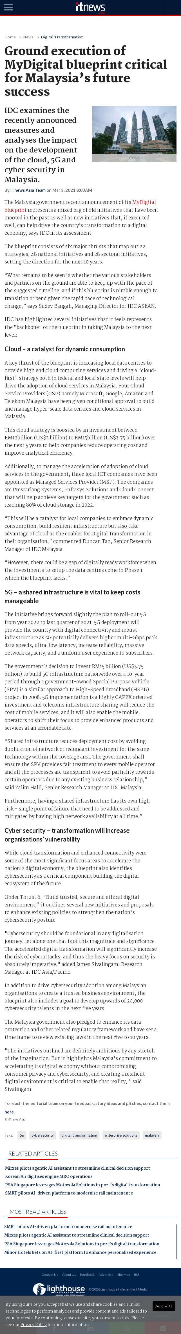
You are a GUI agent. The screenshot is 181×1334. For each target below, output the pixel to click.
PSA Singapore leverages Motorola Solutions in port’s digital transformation (82, 1186)
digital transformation (79, 1135)
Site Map (123, 1274)
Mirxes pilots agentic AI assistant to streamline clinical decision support (77, 1169)
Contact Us (50, 1274)
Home (10, 37)
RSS (136, 1274)
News (28, 37)
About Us (69, 1274)
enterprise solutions (121, 1135)
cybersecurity (43, 1135)
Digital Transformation (62, 37)
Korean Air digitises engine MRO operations (48, 1177)
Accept (164, 1306)
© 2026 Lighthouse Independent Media (118, 1289)
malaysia (152, 1135)
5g (22, 1135)
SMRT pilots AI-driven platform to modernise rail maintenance (69, 1194)
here (9, 1111)
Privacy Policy (34, 1325)
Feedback (87, 1274)
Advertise (106, 1274)
